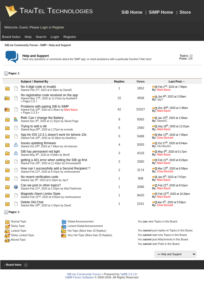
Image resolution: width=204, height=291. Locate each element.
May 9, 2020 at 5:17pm (169, 151)
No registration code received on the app (49, 95)
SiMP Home (161, 12)
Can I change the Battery (46, 118)
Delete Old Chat (32, 202)
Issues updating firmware (38, 143)
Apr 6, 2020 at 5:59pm (169, 202)
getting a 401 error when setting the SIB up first (54, 160)
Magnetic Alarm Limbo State (40, 194)
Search (41, 37)
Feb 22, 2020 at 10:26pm (171, 193)
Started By (41, 81)
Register (58, 27)
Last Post (175, 81)
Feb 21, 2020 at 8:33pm (170, 160)
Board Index (11, 37)
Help (28, 37)
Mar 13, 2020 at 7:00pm (170, 134)
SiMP (43, 45)
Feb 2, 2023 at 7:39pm (169, 86)
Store (185, 12)
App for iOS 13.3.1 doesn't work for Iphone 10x (53, 135)
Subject (26, 81)
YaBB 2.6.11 (128, 274)
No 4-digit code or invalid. (38, 87)
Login (44, 27)
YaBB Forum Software (79, 277)
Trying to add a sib (34, 126)
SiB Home (132, 12)
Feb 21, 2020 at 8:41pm (170, 185)
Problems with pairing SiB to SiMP (45, 106)
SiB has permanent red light (40, 151)
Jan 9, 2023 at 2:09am (169, 96)
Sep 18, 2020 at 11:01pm (170, 126)
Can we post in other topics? (41, 185)
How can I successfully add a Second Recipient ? (55, 168)
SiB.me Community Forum (21, 45)
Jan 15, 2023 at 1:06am (170, 118)
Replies (119, 81)
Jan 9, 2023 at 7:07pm (169, 177)
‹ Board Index (12, 264)
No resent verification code (39, 177)
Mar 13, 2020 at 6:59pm (170, 168)
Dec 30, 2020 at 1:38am (170, 107)
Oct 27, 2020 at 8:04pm (169, 143)
